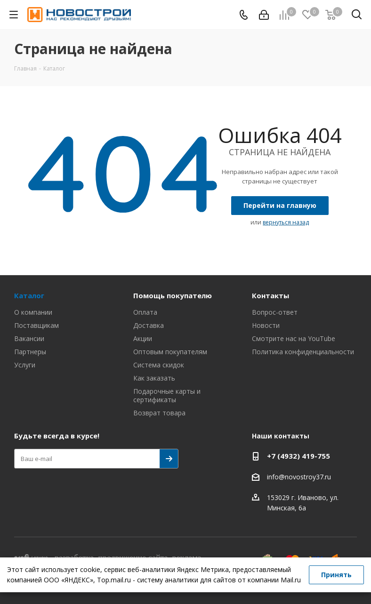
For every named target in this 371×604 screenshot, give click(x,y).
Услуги (24, 364)
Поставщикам (36, 325)
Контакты (270, 295)
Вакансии (29, 338)
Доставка (148, 325)
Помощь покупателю (172, 295)
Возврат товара (159, 412)
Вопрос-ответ (275, 312)
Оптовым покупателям (170, 351)
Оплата (145, 312)
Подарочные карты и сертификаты (167, 395)
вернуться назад (286, 222)
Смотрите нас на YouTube (293, 338)
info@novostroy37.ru (299, 476)
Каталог (29, 295)
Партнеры (30, 351)
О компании (33, 312)
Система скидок (158, 364)
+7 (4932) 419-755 (298, 456)
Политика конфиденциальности (303, 351)
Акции (142, 338)
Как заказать (154, 378)
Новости (266, 325)
